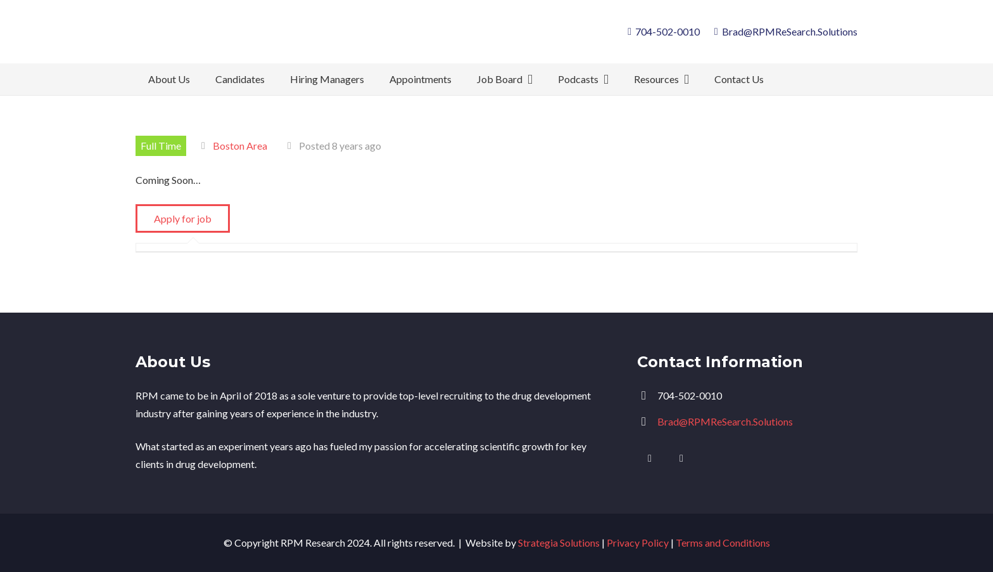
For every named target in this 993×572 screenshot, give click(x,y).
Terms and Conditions (723, 542)
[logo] (236, 31)
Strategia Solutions (559, 542)
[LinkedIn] (649, 458)
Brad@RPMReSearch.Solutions (725, 421)
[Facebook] (681, 458)
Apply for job (183, 218)
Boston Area (240, 146)
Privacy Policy (638, 542)
